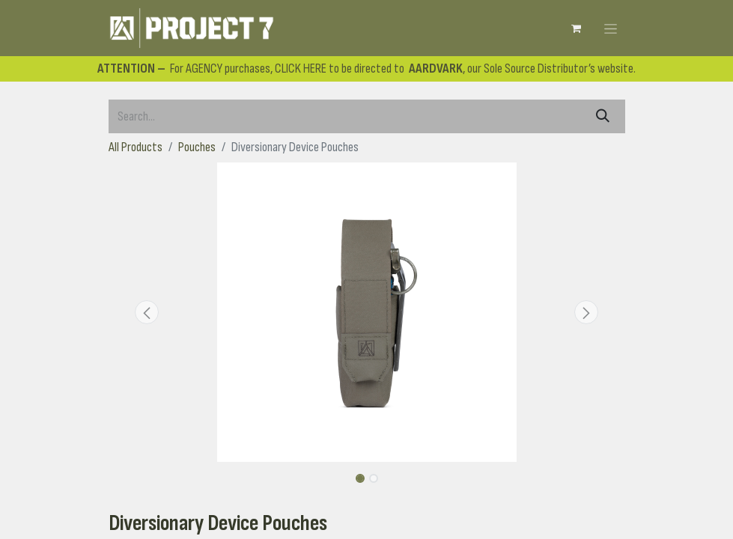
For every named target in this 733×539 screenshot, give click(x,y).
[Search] (602, 116)
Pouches (197, 147)
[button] (147, 312)
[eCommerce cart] (576, 28)
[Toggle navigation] (610, 28)
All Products (135, 147)
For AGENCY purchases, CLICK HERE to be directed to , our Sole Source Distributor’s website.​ (366, 68)
